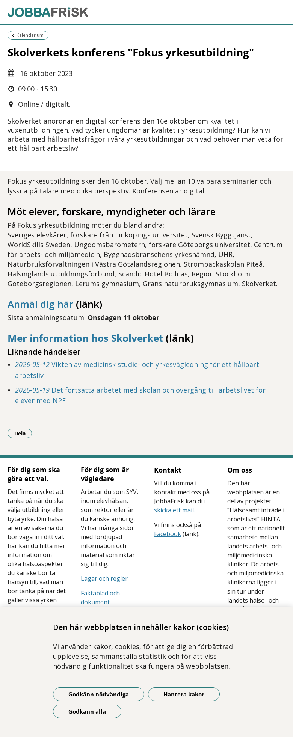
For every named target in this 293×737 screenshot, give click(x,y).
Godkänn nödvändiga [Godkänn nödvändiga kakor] (98, 694)
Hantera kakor (183, 694)
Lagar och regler (104, 578)
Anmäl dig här (40, 304)
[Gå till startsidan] (146, 12)
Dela (23, 433)
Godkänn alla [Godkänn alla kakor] (87, 711)
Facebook (167, 534)
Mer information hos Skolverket (85, 338)
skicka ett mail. (174, 510)
